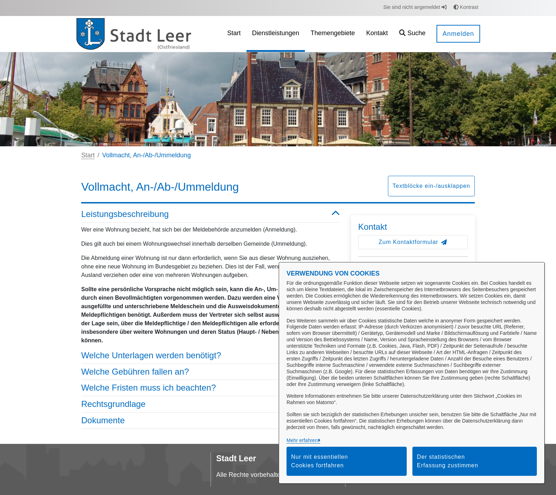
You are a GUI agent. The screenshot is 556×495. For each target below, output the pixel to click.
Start (88, 155)
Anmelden (458, 33)
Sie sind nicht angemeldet (414, 7)
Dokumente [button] (210, 420)
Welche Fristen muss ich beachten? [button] (210, 388)
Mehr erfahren (302, 440)
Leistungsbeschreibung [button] (210, 214)
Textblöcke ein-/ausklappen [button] (431, 186)
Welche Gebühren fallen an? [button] (210, 372)
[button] (412, 34)
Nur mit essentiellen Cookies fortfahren (319, 461)
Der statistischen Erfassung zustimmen (447, 461)
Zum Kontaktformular (413, 242)
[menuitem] (234, 34)
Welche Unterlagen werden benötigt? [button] (210, 355)
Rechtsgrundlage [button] (210, 404)
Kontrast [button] (466, 7)
